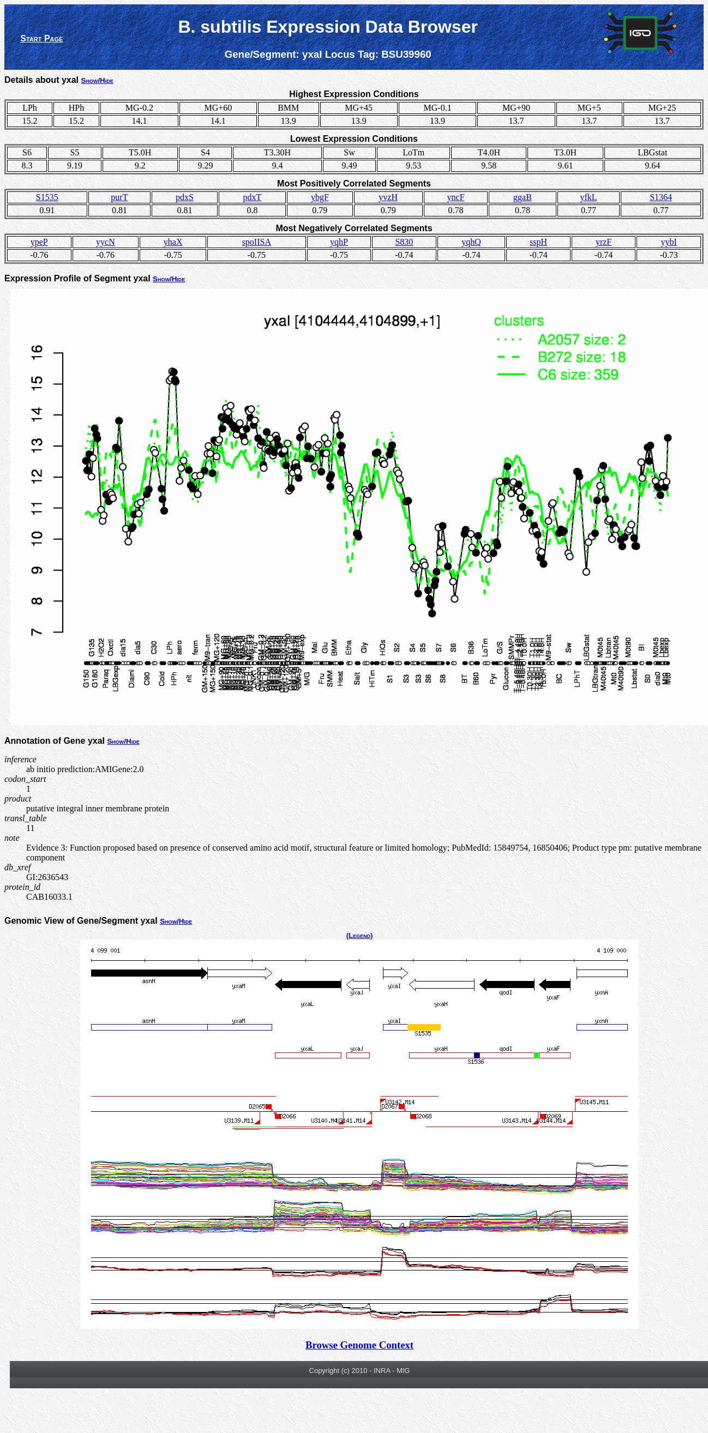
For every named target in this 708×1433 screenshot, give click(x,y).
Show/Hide (97, 80)
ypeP (39, 241)
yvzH (388, 197)
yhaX (173, 241)
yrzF (603, 241)
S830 (404, 241)
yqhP (339, 241)
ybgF (320, 197)
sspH (538, 241)
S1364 (661, 197)
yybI (669, 241)
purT (119, 197)
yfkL (588, 197)
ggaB (522, 197)
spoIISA (256, 241)
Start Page (41, 38)
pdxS (185, 197)
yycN (105, 241)
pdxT (252, 197)
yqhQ (471, 241)
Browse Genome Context (359, 1345)
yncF (456, 197)
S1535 (47, 197)
